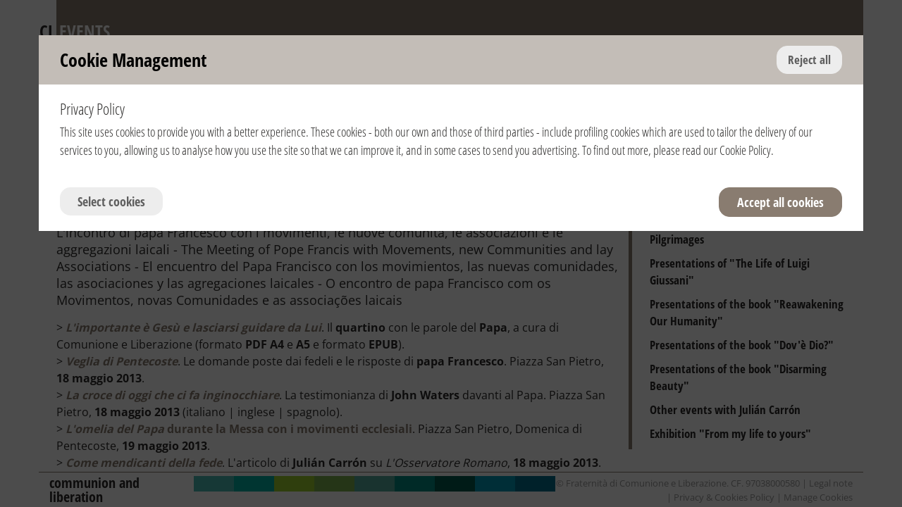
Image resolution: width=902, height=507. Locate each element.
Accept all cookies (780, 202)
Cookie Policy (745, 150)
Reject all (809, 59)
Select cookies (111, 201)
